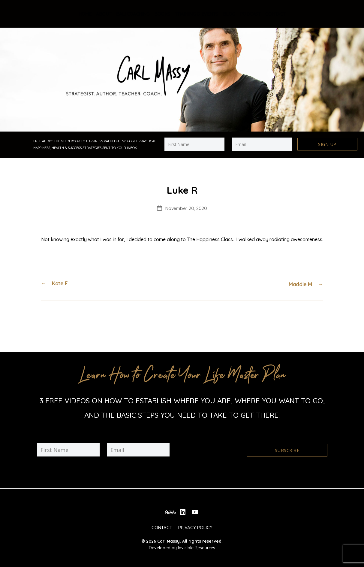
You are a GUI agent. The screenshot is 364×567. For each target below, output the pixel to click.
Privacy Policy (195, 524)
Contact (275, 13)
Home (84, 13)
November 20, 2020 (186, 207)
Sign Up (327, 144)
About (103, 13)
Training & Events (196, 13)
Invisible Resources (196, 544)
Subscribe (286, 448)
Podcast (250, 13)
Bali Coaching (133, 13)
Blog (229, 13)
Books (162, 13)
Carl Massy (168, 538)
